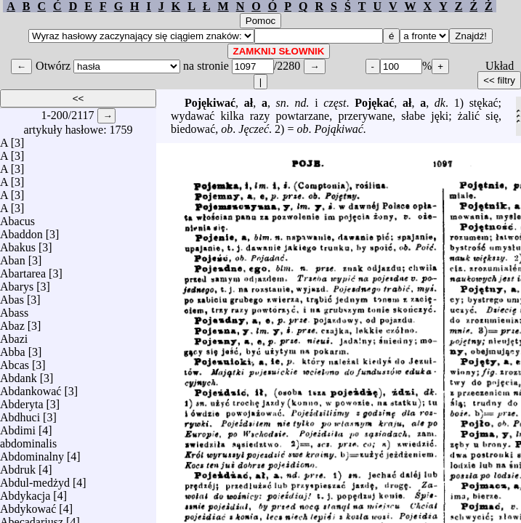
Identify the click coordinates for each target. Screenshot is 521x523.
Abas (12, 296)
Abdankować (30, 387)
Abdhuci (20, 414)
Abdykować (28, 505)
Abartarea (23, 270)
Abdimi (18, 427)
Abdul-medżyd (35, 479)
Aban (12, 257)
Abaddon (21, 230)
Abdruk (18, 466)
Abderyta (22, 400)
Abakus (18, 244)
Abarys (16, 283)
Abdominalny (32, 453)
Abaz (12, 322)
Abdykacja (25, 492)
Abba (12, 348)
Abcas (14, 361)
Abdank (18, 374)
